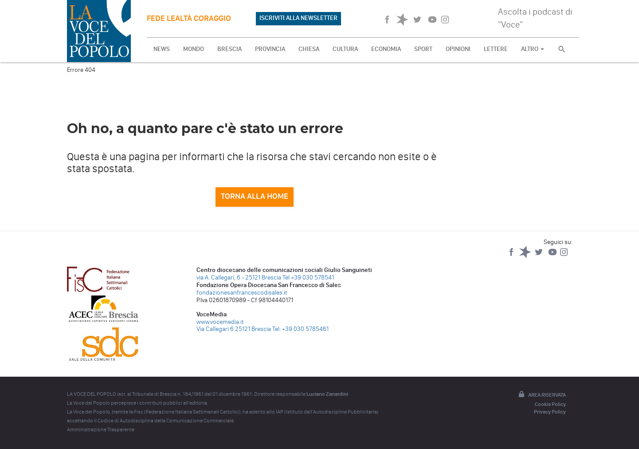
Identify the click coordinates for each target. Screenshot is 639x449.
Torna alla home (254, 196)
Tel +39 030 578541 (308, 277)
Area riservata (541, 394)
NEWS (161, 49)
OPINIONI (458, 49)
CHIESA (308, 49)
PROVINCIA (270, 49)
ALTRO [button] (532, 49)
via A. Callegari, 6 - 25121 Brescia (238, 277)
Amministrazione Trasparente (100, 429)
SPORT (423, 49)
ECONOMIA (386, 49)
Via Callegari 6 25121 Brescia (233, 329)
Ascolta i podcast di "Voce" (535, 18)
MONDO (193, 49)
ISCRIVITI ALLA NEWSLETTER (298, 18)
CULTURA (345, 49)
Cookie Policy (550, 404)
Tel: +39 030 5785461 (300, 329)
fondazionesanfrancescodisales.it (241, 292)
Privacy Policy (550, 412)
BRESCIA (229, 49)
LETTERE (496, 49)
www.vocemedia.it (220, 322)
